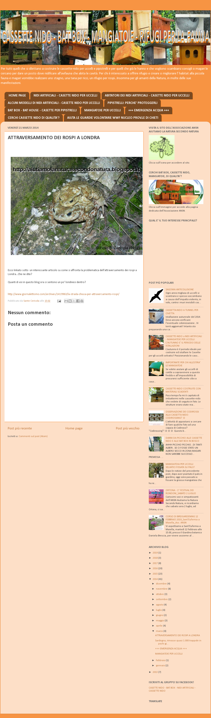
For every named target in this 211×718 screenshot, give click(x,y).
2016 (155, 568)
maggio (160, 620)
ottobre (160, 594)
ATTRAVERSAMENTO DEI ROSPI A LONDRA (177, 635)
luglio (159, 610)
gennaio (160, 665)
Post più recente (20, 428)
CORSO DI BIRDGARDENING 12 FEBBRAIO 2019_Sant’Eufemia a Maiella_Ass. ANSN (183, 519)
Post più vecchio (127, 428)
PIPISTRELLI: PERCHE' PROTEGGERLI (132, 103)
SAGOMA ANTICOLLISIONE (180, 289)
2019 (155, 553)
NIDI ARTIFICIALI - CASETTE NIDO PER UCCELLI (65, 95)
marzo (159, 631)
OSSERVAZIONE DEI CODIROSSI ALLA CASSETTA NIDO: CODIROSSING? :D (182, 415)
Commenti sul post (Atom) (33, 436)
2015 (155, 574)
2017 (155, 563)
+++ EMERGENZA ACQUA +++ (148, 110)
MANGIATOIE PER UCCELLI (102, 110)
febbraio (161, 660)
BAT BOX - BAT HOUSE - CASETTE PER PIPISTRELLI (42, 110)
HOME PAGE (17, 95)
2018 (155, 558)
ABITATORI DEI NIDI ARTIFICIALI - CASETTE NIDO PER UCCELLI (147, 95)
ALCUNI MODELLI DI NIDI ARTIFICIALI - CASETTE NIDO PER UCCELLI (54, 103)
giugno (160, 615)
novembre (162, 589)
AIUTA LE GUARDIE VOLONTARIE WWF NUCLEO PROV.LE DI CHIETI (112, 118)
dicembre (161, 584)
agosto (160, 605)
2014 (155, 579)
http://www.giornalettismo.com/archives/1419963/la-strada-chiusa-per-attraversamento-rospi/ (63, 294)
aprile (159, 626)
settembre (162, 599)
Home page (74, 428)
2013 (155, 672)
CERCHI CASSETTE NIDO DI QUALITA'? (34, 118)
